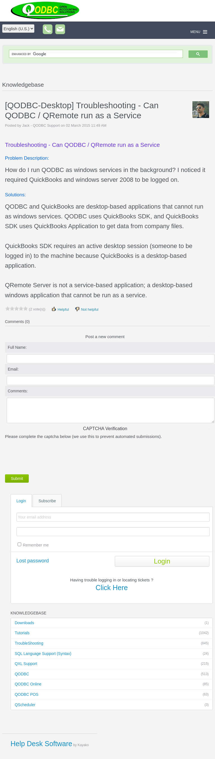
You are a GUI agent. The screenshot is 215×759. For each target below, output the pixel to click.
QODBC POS (112, 694)
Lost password (32, 561)
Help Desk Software (41, 744)
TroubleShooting (112, 643)
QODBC (112, 674)
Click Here (111, 587)
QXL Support (112, 664)
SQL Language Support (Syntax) (112, 654)
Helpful (60, 309)
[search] (95, 54)
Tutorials (112, 633)
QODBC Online (112, 684)
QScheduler (112, 705)
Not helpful (87, 309)
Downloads (112, 623)
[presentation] (47, 455)
